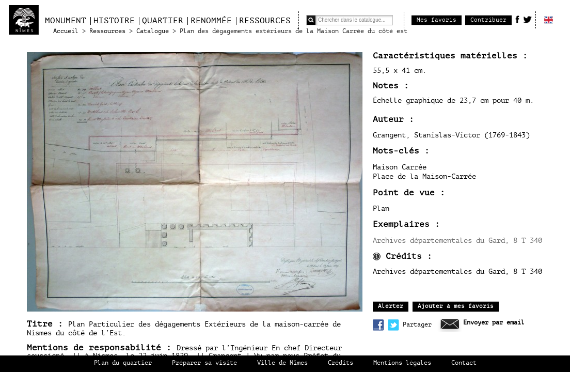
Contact (464, 363)
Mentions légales (402, 363)
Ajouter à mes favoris (456, 306)
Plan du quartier (123, 363)
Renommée (211, 20)
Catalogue (152, 31)
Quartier (162, 20)
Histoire (114, 20)
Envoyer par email (494, 322)
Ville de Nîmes (282, 363)
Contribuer (488, 20)
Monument (65, 20)
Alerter (390, 306)
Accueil (65, 31)
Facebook (517, 19)
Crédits (340, 363)
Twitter (527, 19)
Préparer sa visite (204, 363)
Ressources (265, 20)
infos (377, 256)
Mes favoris (436, 20)
